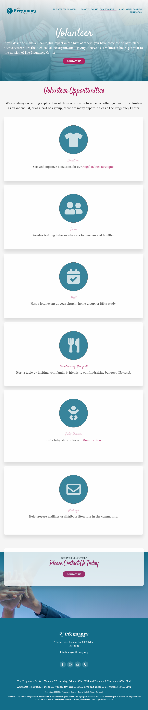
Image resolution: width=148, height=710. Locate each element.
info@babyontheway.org (74, 652)
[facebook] (63, 664)
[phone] (85, 664)
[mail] (78, 664)
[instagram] (70, 664)
